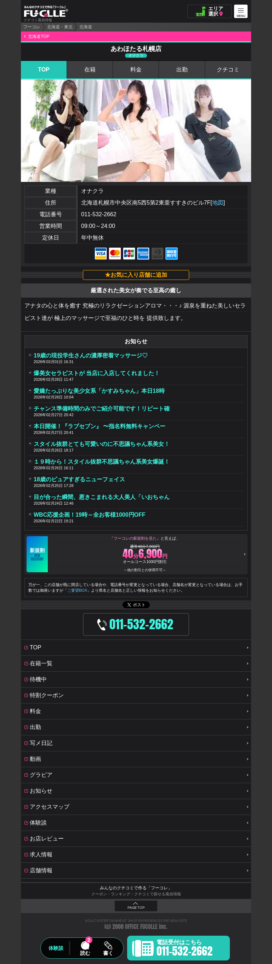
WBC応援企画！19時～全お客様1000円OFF (90, 515)
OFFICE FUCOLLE (141, 927)
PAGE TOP (136, 908)
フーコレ (31, 26)
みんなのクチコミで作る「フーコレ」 (136, 887)
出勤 (182, 70)
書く (108, 953)
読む (85, 953)
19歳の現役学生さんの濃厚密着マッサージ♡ (91, 355)
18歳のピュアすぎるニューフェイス (79, 479)
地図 (217, 203)
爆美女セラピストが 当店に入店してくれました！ (97, 373)
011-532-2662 (99, 214)
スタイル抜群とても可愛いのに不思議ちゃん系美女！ (102, 444)
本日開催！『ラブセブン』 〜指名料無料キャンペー (99, 426)
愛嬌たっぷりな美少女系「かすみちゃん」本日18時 (99, 391)
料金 (136, 70)
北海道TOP (38, 36)
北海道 (85, 26)
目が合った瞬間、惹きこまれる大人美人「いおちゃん (102, 497)
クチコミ (228, 70)
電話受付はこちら (184, 949)
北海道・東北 (60, 26)
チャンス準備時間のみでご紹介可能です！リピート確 (102, 409)
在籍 (90, 70)
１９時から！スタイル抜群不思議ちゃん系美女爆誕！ (102, 462)
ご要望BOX (77, 590)
